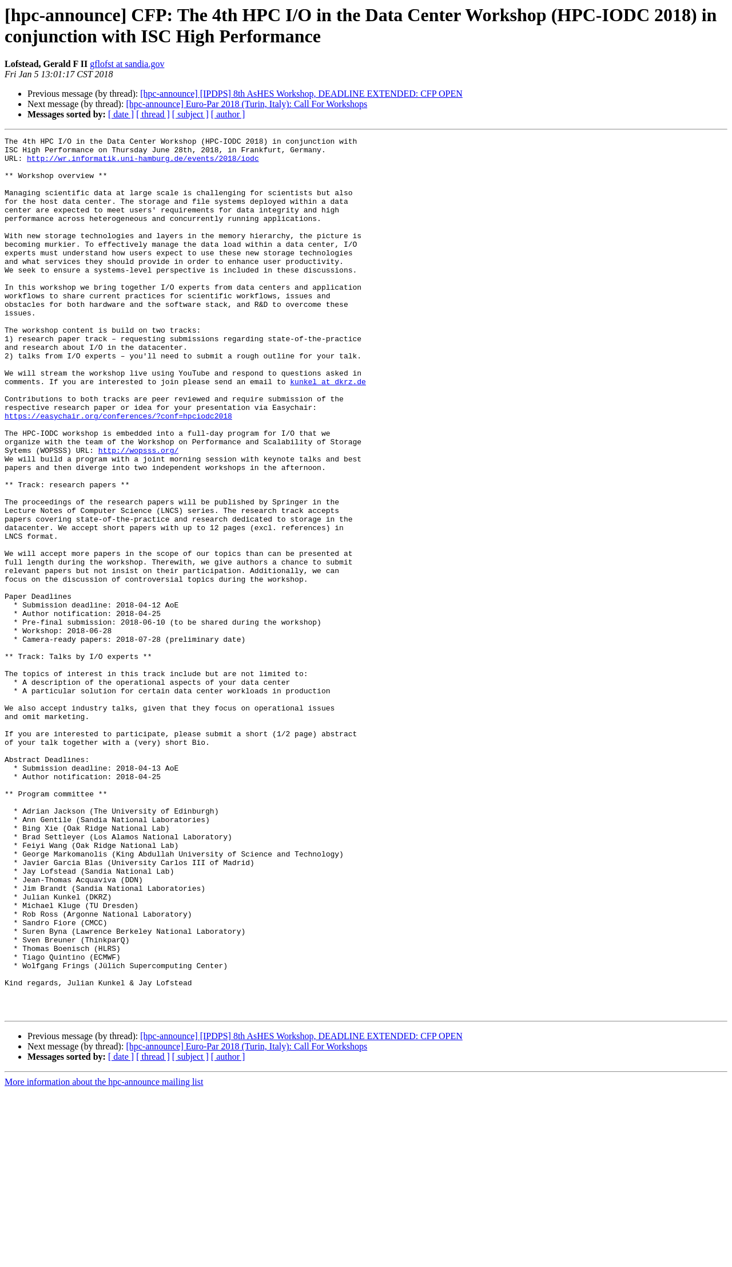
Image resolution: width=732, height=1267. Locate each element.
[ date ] (121, 114)
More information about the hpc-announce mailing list (104, 1257)
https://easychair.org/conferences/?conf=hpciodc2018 (118, 472)
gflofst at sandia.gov (127, 64)
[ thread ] (153, 114)
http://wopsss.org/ (138, 513)
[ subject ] (190, 114)
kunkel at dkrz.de (328, 431)
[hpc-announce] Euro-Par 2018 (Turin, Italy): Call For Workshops (246, 104)
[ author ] (228, 114)
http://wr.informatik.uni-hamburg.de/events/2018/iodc (143, 163)
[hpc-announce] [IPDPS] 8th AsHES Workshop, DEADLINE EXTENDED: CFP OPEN (301, 93)
